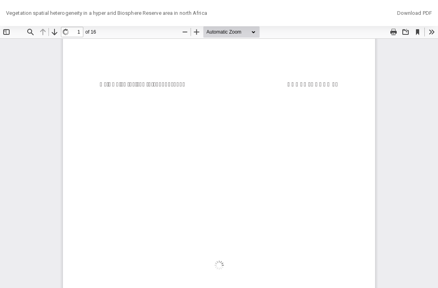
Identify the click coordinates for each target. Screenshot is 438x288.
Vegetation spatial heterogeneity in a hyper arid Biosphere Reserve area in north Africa (106, 13)
